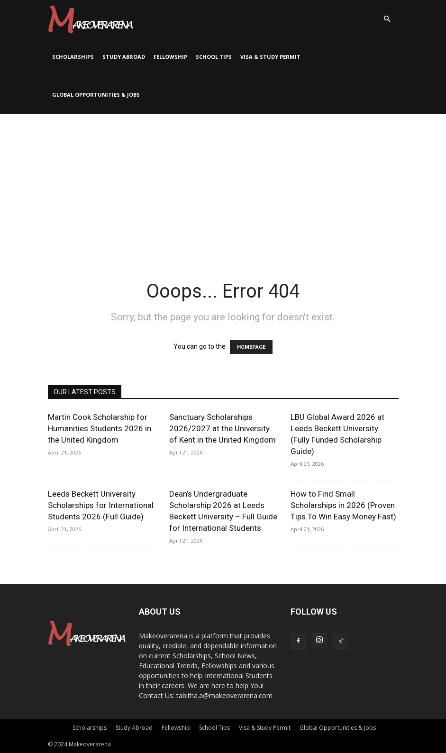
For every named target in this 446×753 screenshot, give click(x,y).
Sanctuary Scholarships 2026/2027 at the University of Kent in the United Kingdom (222, 428)
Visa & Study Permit (270, 56)
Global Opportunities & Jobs (96, 94)
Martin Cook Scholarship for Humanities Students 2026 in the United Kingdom (99, 428)
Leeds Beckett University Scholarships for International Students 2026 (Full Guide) (101, 505)
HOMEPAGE (251, 347)
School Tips (214, 56)
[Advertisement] (223, 184)
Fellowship (170, 56)
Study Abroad (123, 56)
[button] (387, 19)
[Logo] (90, 19)
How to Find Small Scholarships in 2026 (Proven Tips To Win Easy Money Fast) (343, 505)
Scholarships (73, 56)
